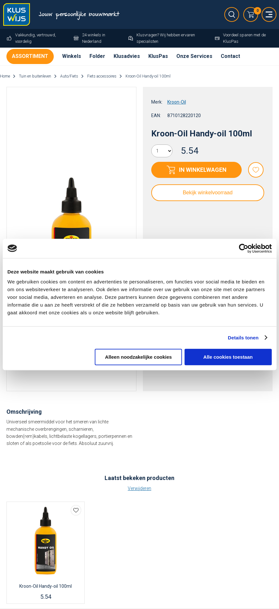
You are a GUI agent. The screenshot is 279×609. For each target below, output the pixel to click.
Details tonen (243, 337)
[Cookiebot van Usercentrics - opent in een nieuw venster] (243, 248)
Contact (230, 56)
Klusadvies (127, 56)
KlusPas (158, 56)
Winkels (71, 56)
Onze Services (194, 56)
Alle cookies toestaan (228, 357)
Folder (97, 56)
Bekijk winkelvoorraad (208, 192)
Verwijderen (139, 488)
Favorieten (256, 170)
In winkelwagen (203, 169)
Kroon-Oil (176, 102)
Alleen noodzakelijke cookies (138, 357)
